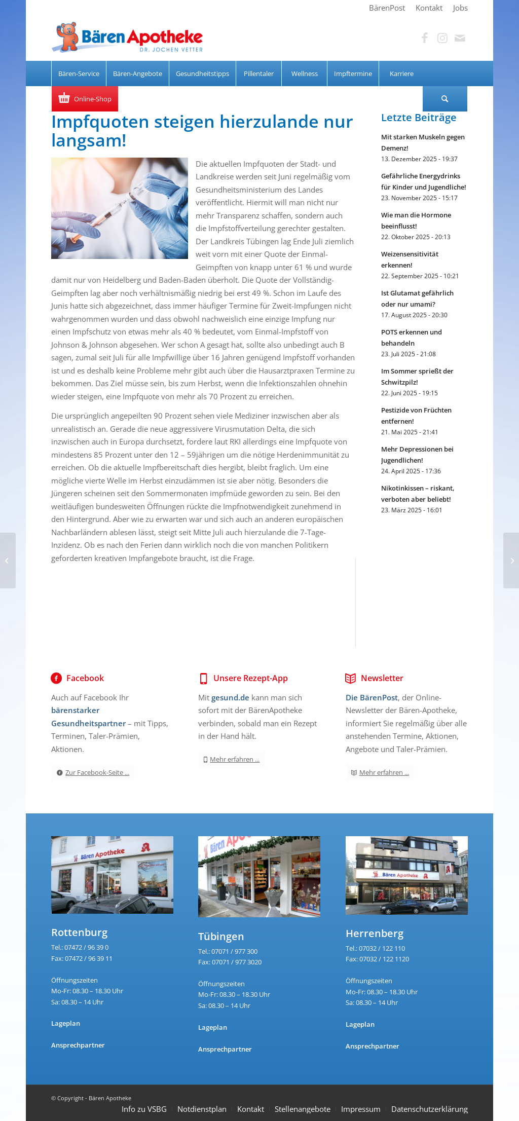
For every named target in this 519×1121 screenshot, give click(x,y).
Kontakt (250, 1109)
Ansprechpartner (78, 1045)
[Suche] (445, 98)
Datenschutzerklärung (429, 1109)
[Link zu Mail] (460, 38)
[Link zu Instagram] (442, 38)
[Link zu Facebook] (424, 38)
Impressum (361, 1109)
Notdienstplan (202, 1109)
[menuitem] (387, 7)
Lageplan (65, 1023)
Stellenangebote (302, 1109)
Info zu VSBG (144, 1109)
